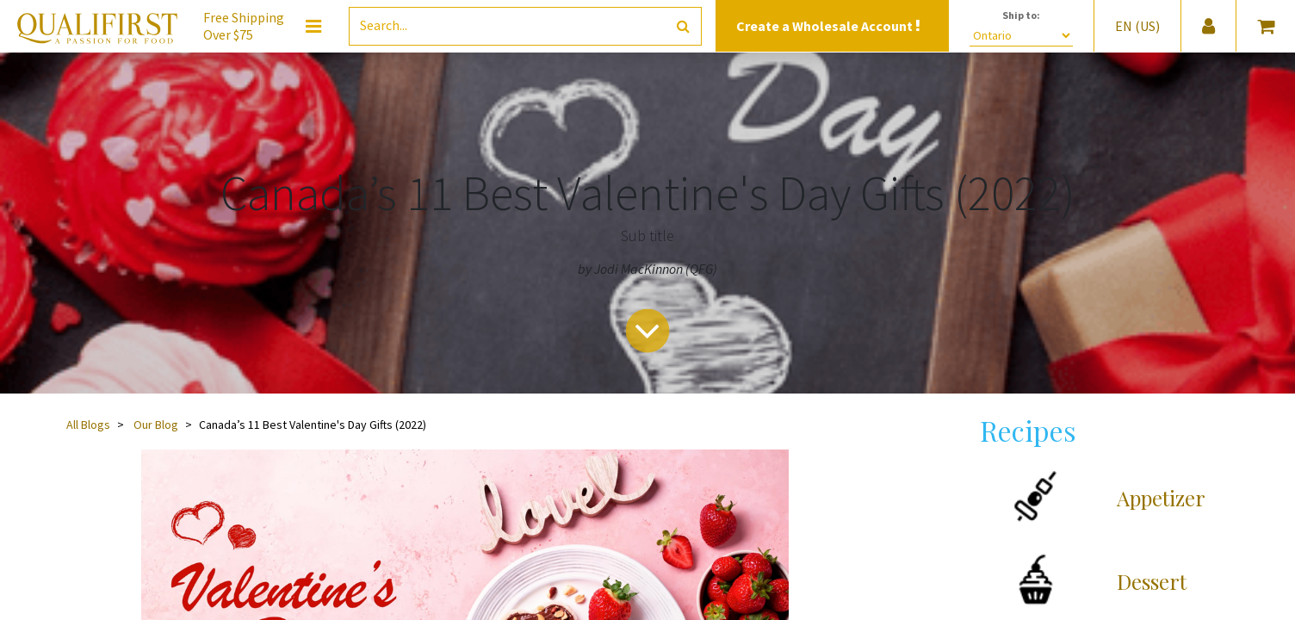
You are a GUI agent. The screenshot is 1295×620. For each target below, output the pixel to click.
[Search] (683, 26)
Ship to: (1021, 15)
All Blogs (88, 424)
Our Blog (155, 424)
